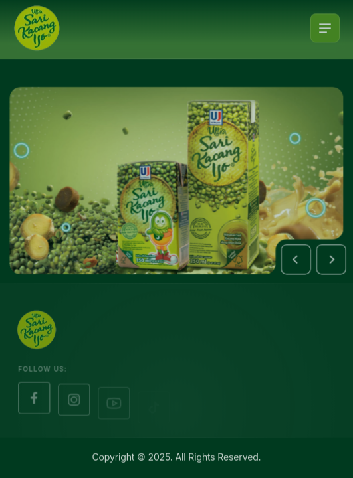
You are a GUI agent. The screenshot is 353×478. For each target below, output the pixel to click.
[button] (300, 262)
